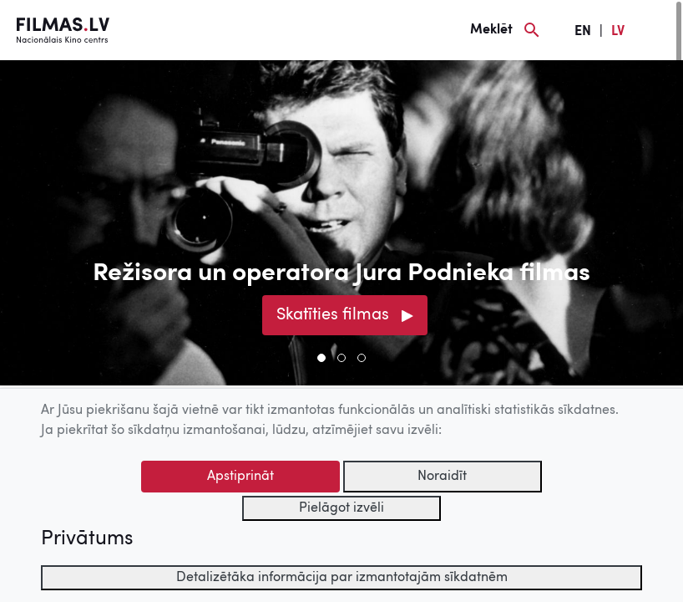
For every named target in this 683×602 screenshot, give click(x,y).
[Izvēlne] (658, 30)
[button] (321, 357)
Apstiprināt (240, 476)
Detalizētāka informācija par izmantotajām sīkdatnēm (342, 577)
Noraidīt (442, 476)
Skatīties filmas (332, 315)
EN (582, 31)
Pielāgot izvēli (341, 508)
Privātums (87, 539)
